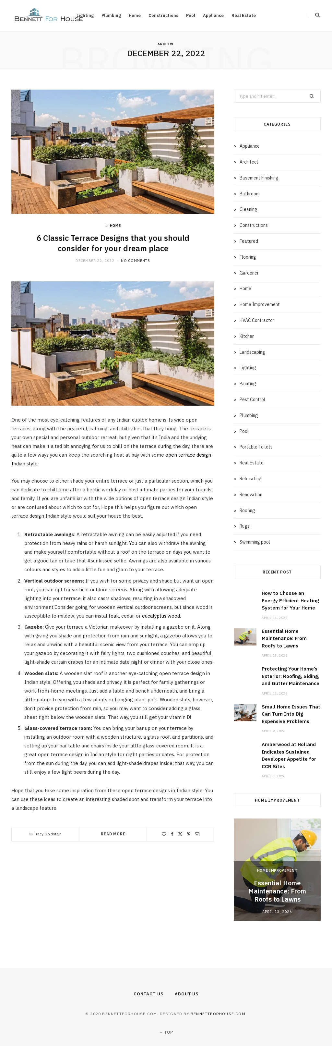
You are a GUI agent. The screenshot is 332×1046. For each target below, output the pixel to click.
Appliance (213, 15)
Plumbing (111, 15)
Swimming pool (255, 542)
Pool (190, 15)
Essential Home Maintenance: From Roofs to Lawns (284, 638)
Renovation (251, 495)
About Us (186, 994)
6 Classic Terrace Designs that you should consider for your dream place (113, 243)
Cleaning (248, 209)
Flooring (248, 257)
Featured (249, 241)
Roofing (247, 510)
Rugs (245, 526)
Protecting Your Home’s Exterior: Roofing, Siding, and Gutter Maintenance (290, 676)
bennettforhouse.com (218, 1013)
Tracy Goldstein (48, 833)
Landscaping (252, 352)
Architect (249, 162)
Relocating (251, 479)
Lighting (248, 368)
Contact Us (148, 994)
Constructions (163, 15)
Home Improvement (260, 304)
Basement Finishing (259, 178)
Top (166, 1032)
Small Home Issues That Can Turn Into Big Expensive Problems (291, 714)
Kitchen (247, 336)
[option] (277, 869)
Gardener (249, 273)
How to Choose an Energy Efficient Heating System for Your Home (290, 600)
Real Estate (243, 15)
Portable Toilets (256, 447)
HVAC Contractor (257, 320)
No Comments (135, 260)
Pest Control (252, 399)
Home (135, 15)
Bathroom (250, 194)
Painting (248, 384)
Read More (113, 833)
